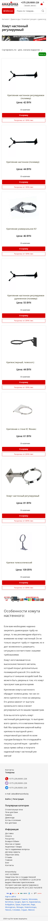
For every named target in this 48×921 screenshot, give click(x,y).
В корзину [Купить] (23, 115)
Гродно (17, 902)
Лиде (33, 904)
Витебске (9, 902)
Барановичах (34, 902)
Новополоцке (30, 907)
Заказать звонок (30, 5)
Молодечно (10, 907)
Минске (31, 910)
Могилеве (33, 899)
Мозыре (19, 907)
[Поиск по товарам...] (30, 11)
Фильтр (42, 54)
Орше (17, 904)
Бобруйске (9, 904)
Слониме (16, 910)
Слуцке (24, 910)
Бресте (25, 902)
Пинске (8, 910)
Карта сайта (10, 896)
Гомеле (24, 899)
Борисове (25, 904)
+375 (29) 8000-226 (18, 778)
